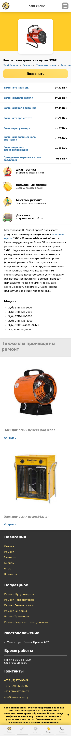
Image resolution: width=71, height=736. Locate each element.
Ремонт (9, 551)
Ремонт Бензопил (15, 610)
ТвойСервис (36, 6)
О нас (7, 568)
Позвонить (35, 73)
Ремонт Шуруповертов (19, 594)
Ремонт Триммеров (17, 616)
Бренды (9, 562)
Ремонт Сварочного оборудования (26, 621)
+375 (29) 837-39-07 (16, 691)
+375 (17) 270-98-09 (16, 680)
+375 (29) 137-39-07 (16, 685)
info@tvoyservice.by (16, 696)
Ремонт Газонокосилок (19, 605)
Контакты (10, 574)
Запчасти (10, 557)
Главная (9, 546)
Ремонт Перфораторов (19, 599)
